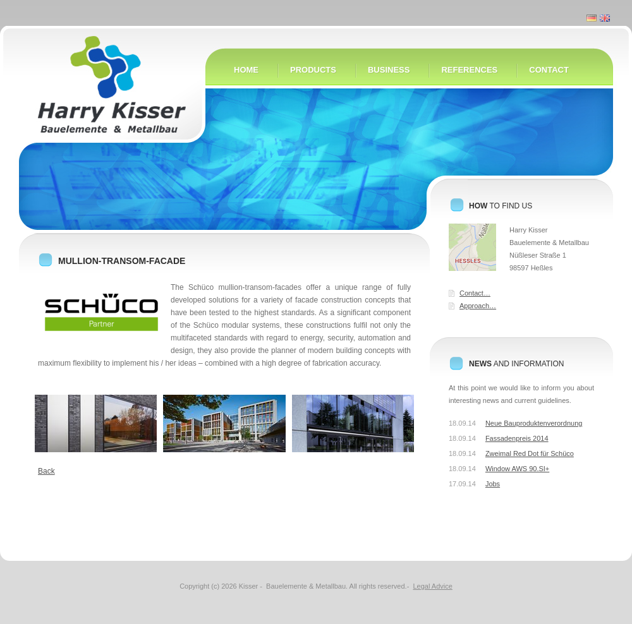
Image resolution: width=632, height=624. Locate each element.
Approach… (477, 305)
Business (389, 70)
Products (313, 70)
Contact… (474, 293)
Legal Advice (432, 586)
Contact (549, 70)
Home (101, 102)
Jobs (492, 484)
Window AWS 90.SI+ (517, 468)
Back (46, 471)
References (469, 70)
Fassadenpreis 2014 (517, 438)
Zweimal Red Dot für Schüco (529, 453)
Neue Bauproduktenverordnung (534, 423)
